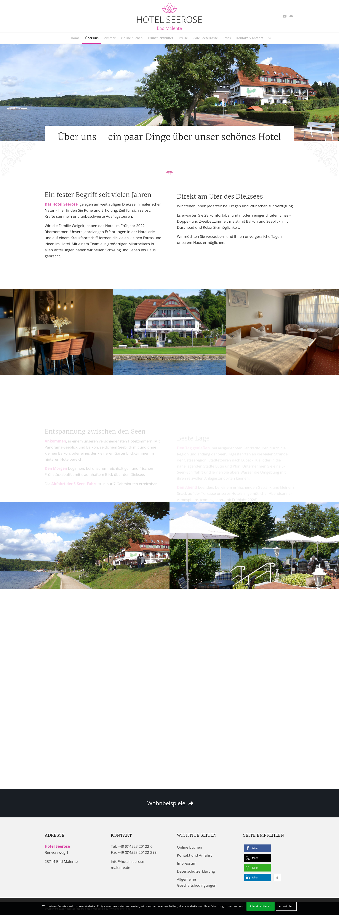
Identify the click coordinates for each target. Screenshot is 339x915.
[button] (257, 848)
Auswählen (286, 906)
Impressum (187, 863)
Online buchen (189, 847)
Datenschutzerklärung (196, 871)
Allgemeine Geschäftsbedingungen (196, 882)
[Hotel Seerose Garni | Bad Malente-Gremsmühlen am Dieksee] (169, 16)
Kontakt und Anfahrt (194, 855)
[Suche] (268, 38)
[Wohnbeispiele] (169, 803)
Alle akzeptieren (260, 906)
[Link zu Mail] (291, 16)
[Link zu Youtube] (284, 16)
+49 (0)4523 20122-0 (135, 846)
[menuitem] (75, 38)
